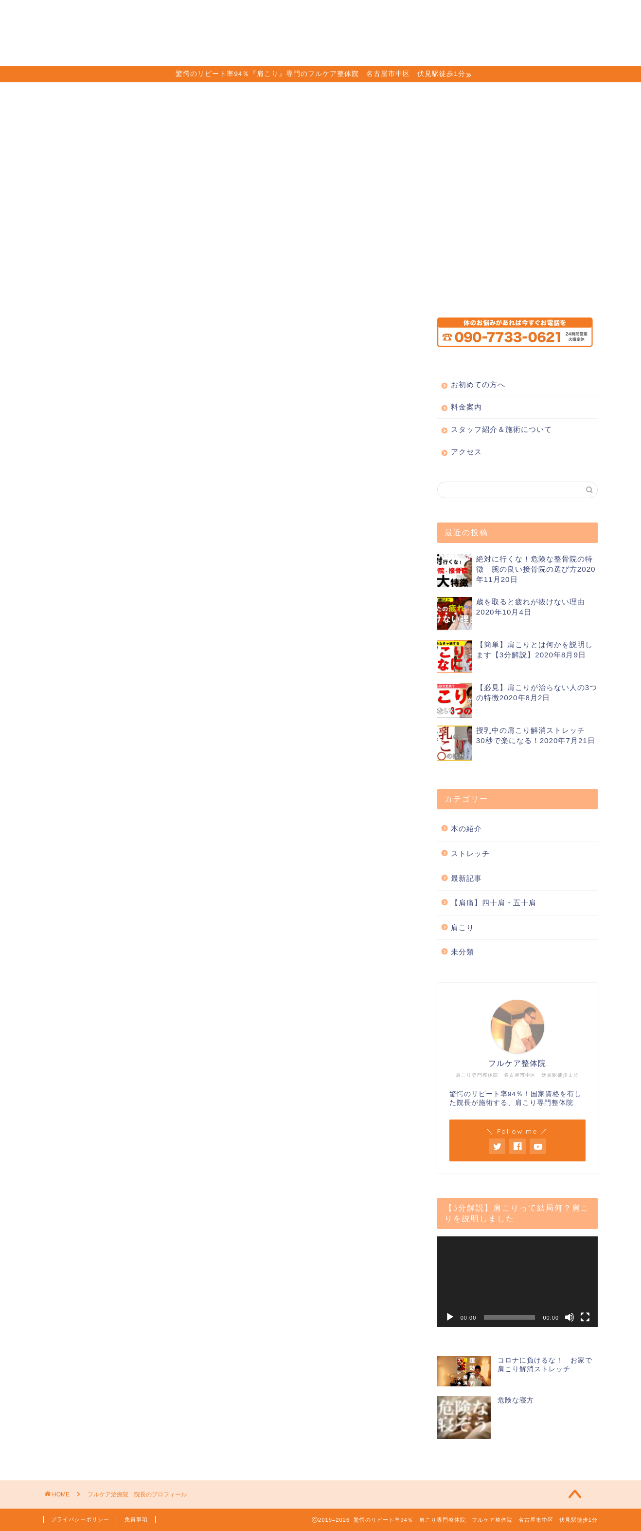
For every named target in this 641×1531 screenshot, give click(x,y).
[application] (517, 1281)
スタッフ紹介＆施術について (372, 15)
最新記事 (466, 878)
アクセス (462, 15)
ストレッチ (470, 853)
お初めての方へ (214, 15)
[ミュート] (569, 1317)
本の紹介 (466, 828)
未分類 (462, 952)
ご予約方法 (521, 15)
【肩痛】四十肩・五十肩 (493, 902)
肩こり (462, 927)
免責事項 (136, 1519)
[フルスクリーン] (585, 1317)
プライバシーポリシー (80, 1519)
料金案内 (281, 15)
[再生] (450, 1317)
